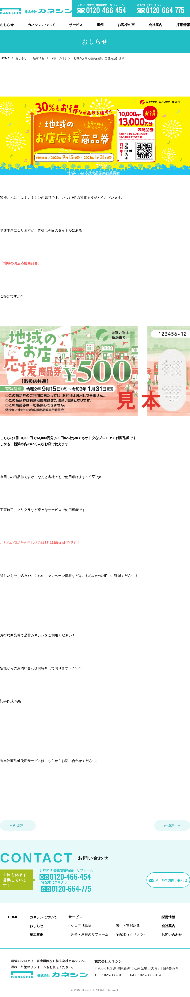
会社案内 (155, 25)
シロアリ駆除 (81, 926)
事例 (100, 25)
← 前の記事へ (18, 825)
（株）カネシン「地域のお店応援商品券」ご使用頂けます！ (89, 58)
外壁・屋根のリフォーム (89, 934)
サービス (76, 25)
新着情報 (38, 58)
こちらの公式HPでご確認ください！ (110, 576)
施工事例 (36, 934)
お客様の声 (126, 25)
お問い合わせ (172, 934)
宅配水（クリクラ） (131, 934)
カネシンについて (41, 25)
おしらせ (7, 25)
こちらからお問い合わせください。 (71, 761)
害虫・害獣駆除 (128, 926)
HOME (5, 58)
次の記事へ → (172, 825)
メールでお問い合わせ (171, 880)
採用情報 (183, 25)
